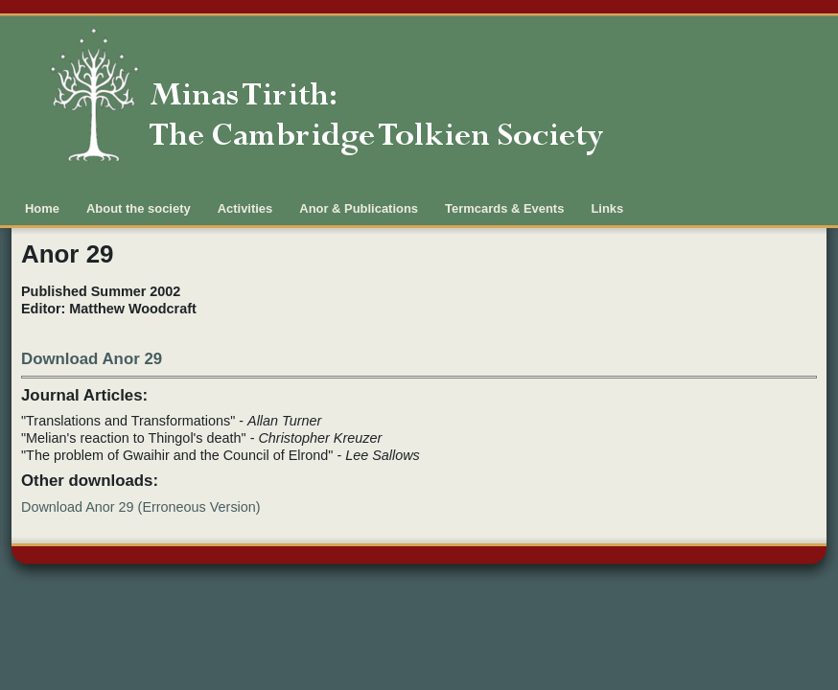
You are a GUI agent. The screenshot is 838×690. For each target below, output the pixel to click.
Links (607, 208)
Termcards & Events (504, 208)
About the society (138, 208)
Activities (245, 208)
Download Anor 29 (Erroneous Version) (141, 507)
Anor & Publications (358, 208)
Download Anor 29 (91, 359)
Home (42, 208)
